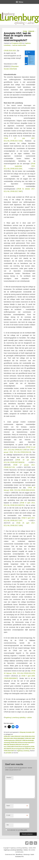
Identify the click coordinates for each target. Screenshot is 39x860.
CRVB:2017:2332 (19, 736)
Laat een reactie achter (19, 45)
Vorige (24, 31)
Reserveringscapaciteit (26, 742)
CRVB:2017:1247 (30, 748)
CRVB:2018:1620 (9, 750)
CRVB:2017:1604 (9, 736)
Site (7, 825)
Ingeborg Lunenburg (18, 717)
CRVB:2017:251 (19, 744)
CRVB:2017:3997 (30, 738)
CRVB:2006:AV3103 (13, 746)
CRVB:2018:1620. (10, 50)
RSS (35, 843)
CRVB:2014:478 (29, 736)
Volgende (32, 31)
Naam (8, 805)
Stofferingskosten (9, 740)
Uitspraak (22, 732)
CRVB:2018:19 (14, 742)
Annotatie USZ (30, 732)
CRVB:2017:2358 (20, 740)
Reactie (9, 777)
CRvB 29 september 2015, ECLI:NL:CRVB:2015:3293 (19, 166)
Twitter (27, 843)
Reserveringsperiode (18, 748)
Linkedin (31, 843)
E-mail (8, 815)
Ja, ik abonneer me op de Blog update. (16, 830)
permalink (8, 752)
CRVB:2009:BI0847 (19, 738)
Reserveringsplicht (24, 746)
